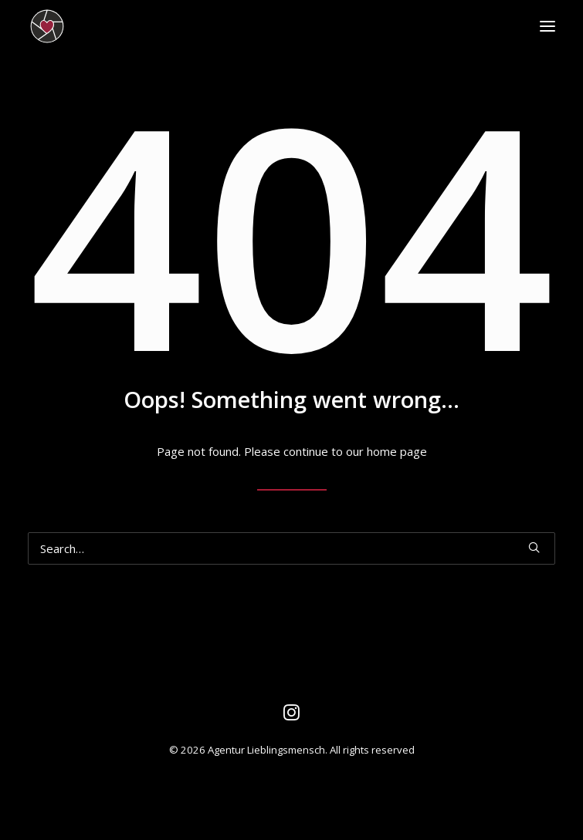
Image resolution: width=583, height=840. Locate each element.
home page (397, 451)
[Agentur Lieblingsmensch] (116, 26)
